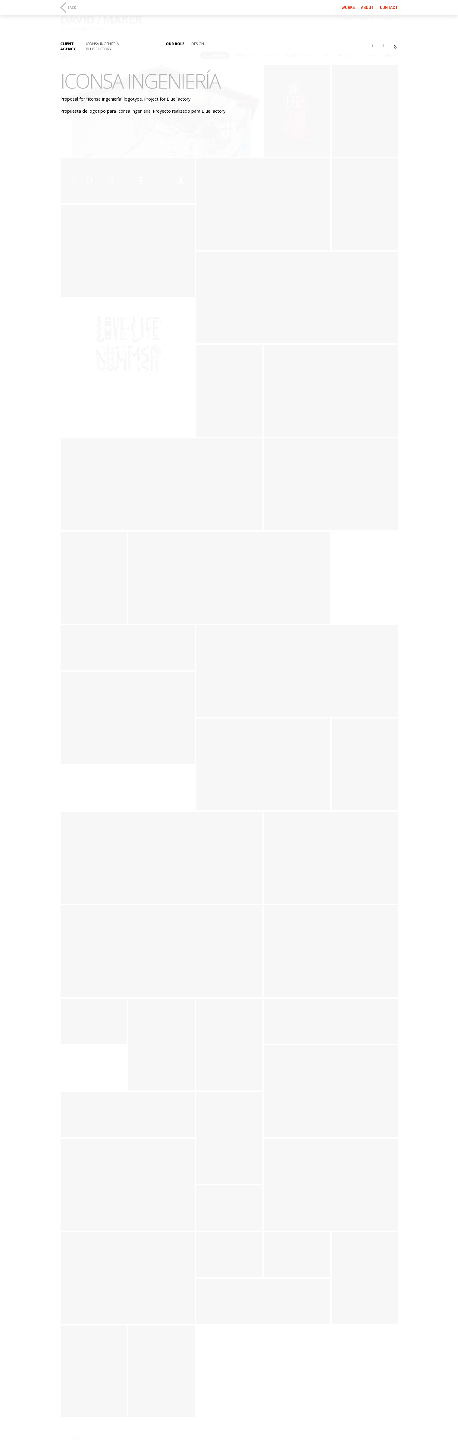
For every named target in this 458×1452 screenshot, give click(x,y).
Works (348, 7)
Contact (389, 7)
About (367, 7)
